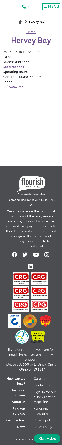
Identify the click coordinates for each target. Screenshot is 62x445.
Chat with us (47, 438)
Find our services (19, 410)
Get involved (15, 420)
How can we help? (15, 381)
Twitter (25, 254)
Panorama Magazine (41, 410)
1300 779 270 (24, 7)
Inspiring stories (18, 392)
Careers (39, 379)
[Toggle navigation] (51, 6)
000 (26, 364)
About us (18, 402)
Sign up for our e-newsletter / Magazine (45, 397)
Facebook (15, 254)
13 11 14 (39, 369)
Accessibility (43, 427)
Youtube (36, 254)
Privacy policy (44, 420)
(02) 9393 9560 (14, 87)
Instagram (47, 254)
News (21, 427)
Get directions (13, 67)
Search (29, 6)
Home (11, 7)
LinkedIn (31, 266)
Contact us (42, 385)
